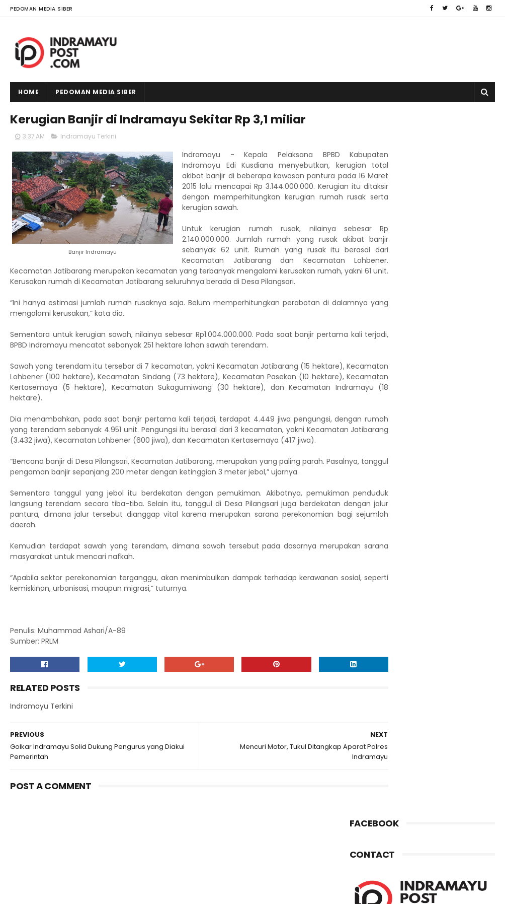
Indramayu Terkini (88, 159)
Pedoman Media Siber (41, 9)
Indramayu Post (73, 891)
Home (28, 92)
